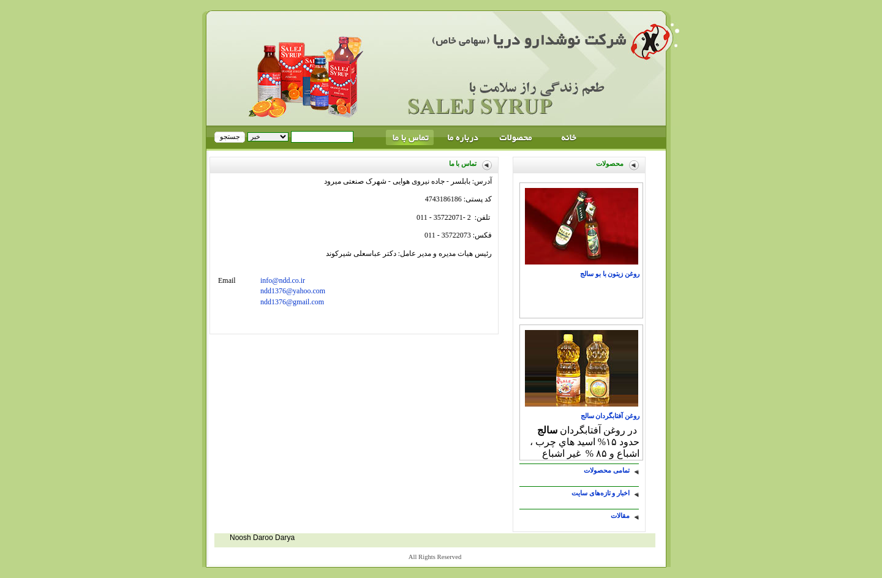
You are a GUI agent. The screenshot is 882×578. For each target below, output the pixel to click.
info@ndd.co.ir (282, 280)
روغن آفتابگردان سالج (610, 416)
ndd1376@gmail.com (292, 302)
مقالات (620, 515)
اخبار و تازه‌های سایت (600, 493)
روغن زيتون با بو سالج (609, 274)
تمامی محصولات (607, 470)
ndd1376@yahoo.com (292, 291)
